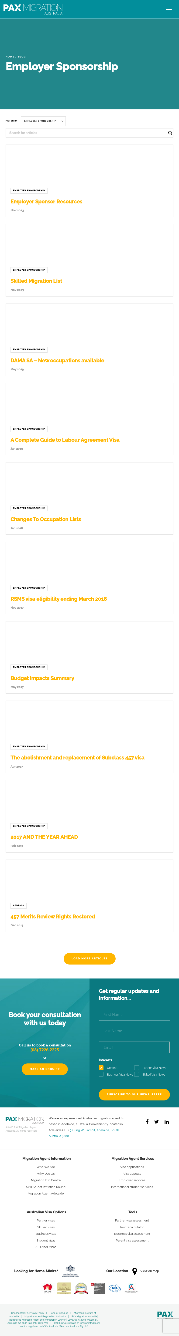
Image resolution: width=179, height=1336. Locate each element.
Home (10, 56)
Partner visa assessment (132, 1220)
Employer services (132, 1180)
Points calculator (132, 1227)
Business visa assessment (132, 1233)
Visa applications (132, 1167)
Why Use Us (46, 1173)
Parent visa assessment (132, 1240)
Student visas (46, 1240)
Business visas (46, 1233)
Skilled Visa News (151, 1075)
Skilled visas (46, 1227)
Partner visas (46, 1220)
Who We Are (46, 1167)
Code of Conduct (59, 1313)
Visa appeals (132, 1173)
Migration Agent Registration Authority (45, 1316)
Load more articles (90, 958)
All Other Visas (45, 1247)
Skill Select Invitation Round (45, 1187)
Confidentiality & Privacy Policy (27, 1313)
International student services (132, 1187)
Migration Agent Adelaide (46, 1193)
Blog (22, 56)
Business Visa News (116, 1075)
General (109, 1068)
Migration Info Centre (46, 1180)
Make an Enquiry (45, 1069)
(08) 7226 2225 (45, 1050)
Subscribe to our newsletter (134, 1094)
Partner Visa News (151, 1068)
